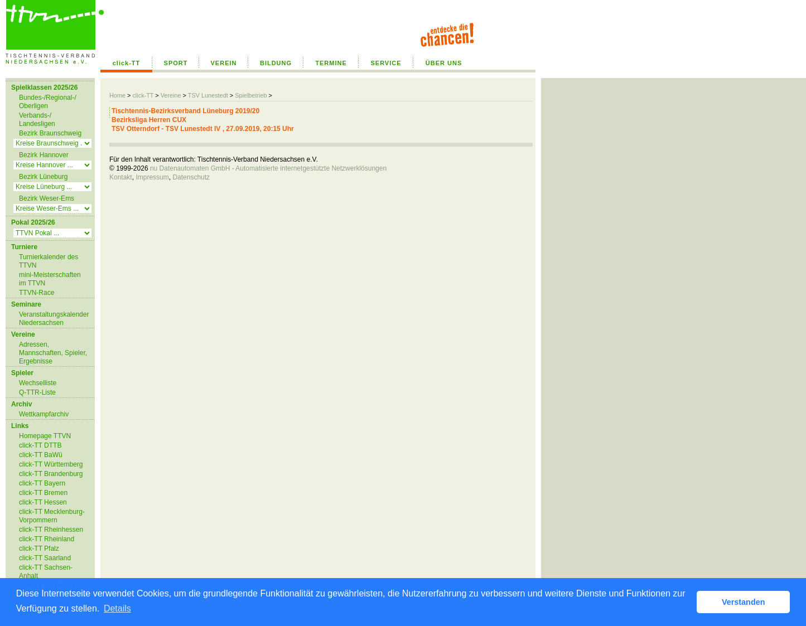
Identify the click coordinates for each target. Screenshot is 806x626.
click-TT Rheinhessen (51, 529)
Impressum (152, 177)
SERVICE (385, 63)
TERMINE (331, 63)
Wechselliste (37, 383)
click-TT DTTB (40, 445)
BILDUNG (276, 63)
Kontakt (120, 177)
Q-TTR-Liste (37, 392)
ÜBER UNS (444, 63)
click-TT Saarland (45, 558)
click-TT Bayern (42, 483)
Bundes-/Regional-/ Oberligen (47, 102)
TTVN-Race (36, 293)
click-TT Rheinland (46, 539)
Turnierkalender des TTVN (48, 261)
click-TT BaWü (40, 455)
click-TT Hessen (43, 502)
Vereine (171, 95)
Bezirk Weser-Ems (46, 198)
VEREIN (224, 63)
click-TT (127, 63)
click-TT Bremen (43, 493)
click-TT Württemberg (51, 464)
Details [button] (117, 608)
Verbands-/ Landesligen (37, 119)
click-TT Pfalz (39, 548)
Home (117, 95)
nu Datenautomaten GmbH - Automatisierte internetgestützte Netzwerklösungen (268, 168)
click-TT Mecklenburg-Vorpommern (52, 516)
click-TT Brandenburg (51, 474)
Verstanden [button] (743, 602)
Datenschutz (191, 177)
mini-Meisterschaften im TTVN (50, 279)
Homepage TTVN (45, 436)
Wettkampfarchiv (44, 414)
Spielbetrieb (251, 95)
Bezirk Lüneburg (43, 177)
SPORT (176, 63)
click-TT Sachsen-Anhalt (46, 572)
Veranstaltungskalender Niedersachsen (54, 318)
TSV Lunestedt (208, 95)
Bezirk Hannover (44, 155)
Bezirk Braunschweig (50, 133)
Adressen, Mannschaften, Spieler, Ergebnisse (53, 353)
